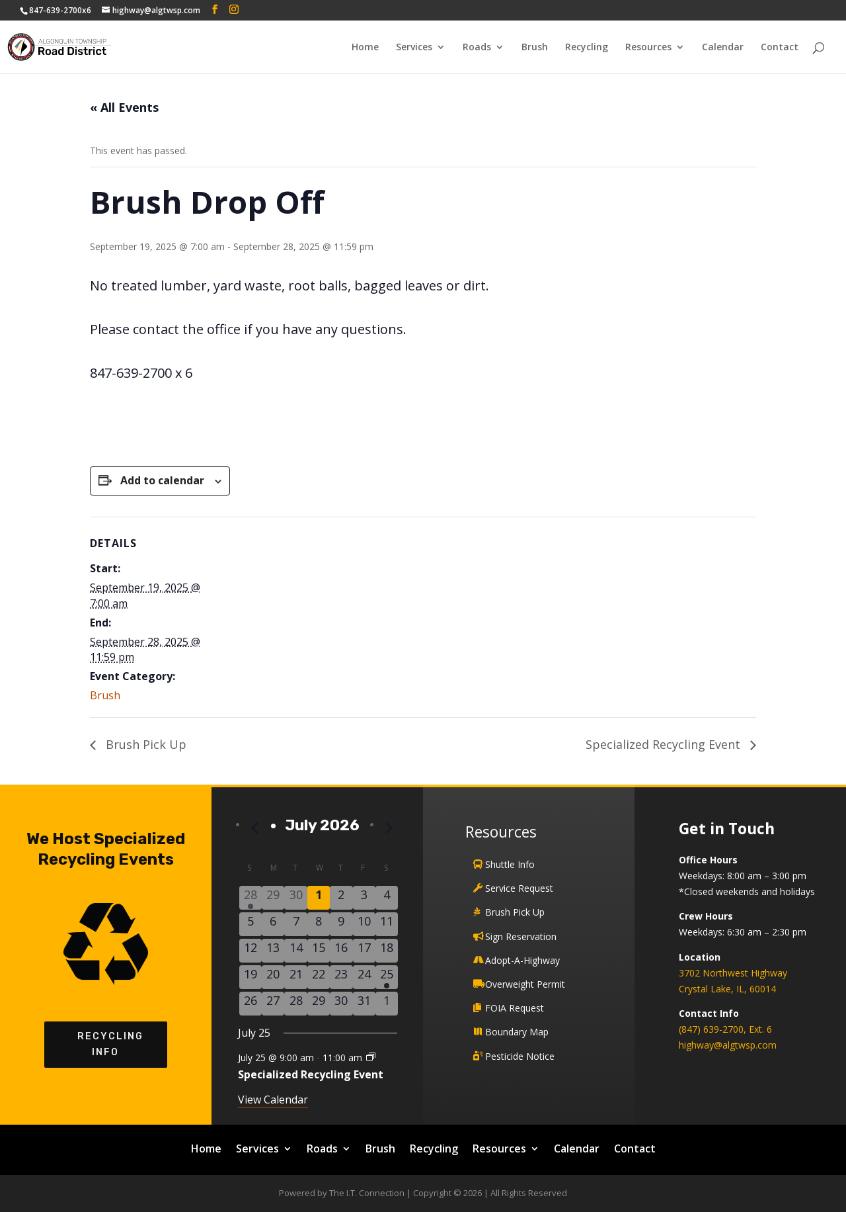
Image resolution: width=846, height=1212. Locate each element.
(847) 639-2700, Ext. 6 (725, 1029)
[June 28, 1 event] (250, 898)
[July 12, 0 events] (250, 951)
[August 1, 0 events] (386, 1004)
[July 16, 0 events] (341, 951)
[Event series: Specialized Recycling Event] (370, 1057)
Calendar (723, 47)
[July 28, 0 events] (295, 1004)
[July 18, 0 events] (386, 951)
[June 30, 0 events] (295, 898)
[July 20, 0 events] (273, 977)
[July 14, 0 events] (295, 951)
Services (414, 47)
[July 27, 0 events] (273, 1004)
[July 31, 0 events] (364, 1004)
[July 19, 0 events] (250, 977)
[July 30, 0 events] (341, 1004)
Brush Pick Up (144, 744)
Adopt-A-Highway (522, 960)
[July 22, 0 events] (318, 977)
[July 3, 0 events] (364, 898)
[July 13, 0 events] (273, 951)
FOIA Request (514, 1008)
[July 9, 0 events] (341, 924)
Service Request (519, 888)
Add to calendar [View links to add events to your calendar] (162, 480)
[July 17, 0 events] (364, 951)
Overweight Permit (525, 984)
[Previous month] (255, 828)
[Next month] (389, 828)
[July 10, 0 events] (364, 924)
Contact (779, 47)
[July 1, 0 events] (318, 898)
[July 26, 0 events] (250, 1004)
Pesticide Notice (520, 1056)
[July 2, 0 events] (341, 898)
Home (365, 47)
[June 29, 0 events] (273, 898)
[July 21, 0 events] (295, 977)
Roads (477, 47)
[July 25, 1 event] (386, 977)
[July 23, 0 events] (341, 977)
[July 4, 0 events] (386, 898)
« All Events (124, 107)
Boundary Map (517, 1031)
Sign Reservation (521, 936)
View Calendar (273, 1099)
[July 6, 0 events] (273, 924)
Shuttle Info (510, 864)
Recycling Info (106, 1044)
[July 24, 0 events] (364, 977)
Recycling (586, 47)
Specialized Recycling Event (665, 744)
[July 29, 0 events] (318, 1004)
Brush (534, 47)
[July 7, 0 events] (295, 924)
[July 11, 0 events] (386, 924)
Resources (648, 47)
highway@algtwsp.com (728, 1045)
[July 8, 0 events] (318, 924)
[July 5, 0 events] (250, 924)
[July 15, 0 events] (318, 951)
